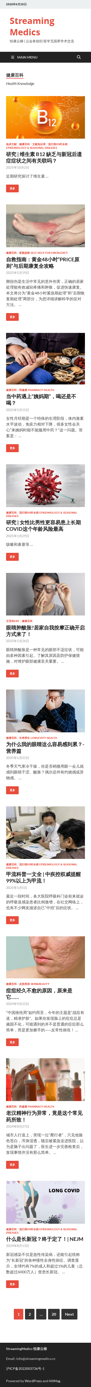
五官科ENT (12, 621)
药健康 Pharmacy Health (36, 390)
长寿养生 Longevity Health (38, 738)
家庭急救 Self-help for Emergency (43, 253)
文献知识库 (39, 144)
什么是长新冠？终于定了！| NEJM (44, 1239)
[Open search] (79, 57)
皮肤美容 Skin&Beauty (34, 984)
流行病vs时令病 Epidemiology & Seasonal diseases (36, 145)
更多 (10, 187)
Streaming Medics (32, 26)
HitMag (54, 1381)
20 (54, 1314)
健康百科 (24, 144)
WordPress (33, 1381)
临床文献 (11, 144)
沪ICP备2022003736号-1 (25, 1368)
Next (69, 1314)
